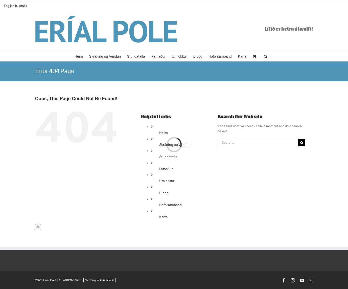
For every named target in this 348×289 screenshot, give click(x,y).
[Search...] (258, 142)
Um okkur (166, 181)
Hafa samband (170, 205)
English (9, 6)
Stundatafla (168, 157)
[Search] (301, 142)
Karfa (163, 217)
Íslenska (21, 6)
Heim (163, 133)
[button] (265, 56)
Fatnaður (166, 169)
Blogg (164, 193)
